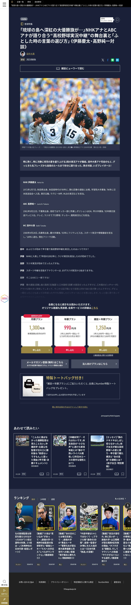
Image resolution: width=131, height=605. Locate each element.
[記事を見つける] (4, 582)
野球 (29, 2)
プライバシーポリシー (60, 582)
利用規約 (42, 582)
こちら (94, 308)
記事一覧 (20, 2)
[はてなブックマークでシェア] (117, 60)
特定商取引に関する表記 (83, 582)
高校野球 (38, 2)
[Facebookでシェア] (108, 60)
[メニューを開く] (4, 4)
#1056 (23, 19)
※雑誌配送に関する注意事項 (103, 355)
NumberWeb (103, 582)
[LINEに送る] (112, 60)
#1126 (18, 474)
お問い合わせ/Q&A (26, 582)
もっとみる (119, 499)
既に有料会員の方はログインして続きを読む (70, 407)
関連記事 (127, 593)
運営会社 (117, 582)
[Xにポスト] (103, 60)
